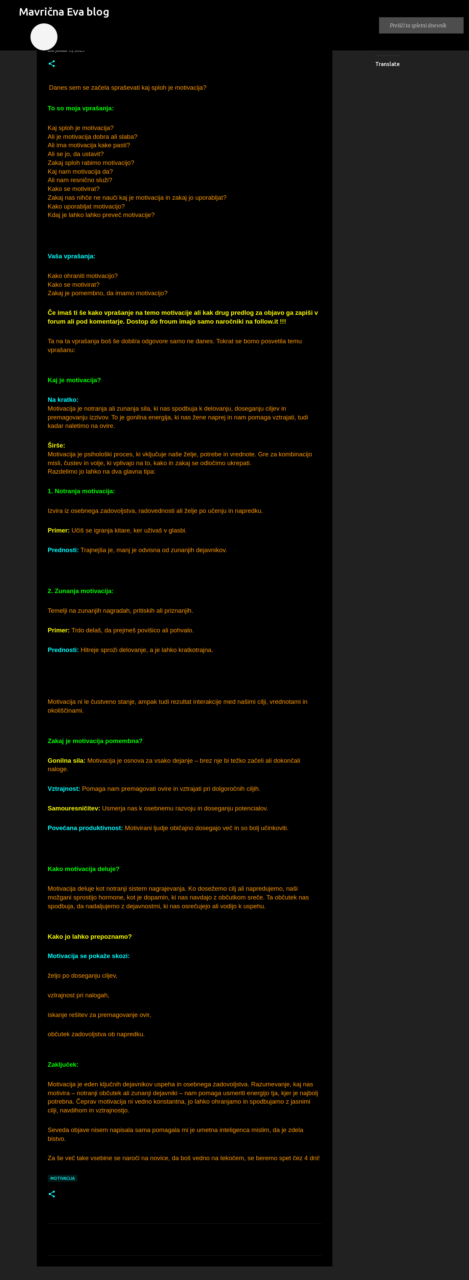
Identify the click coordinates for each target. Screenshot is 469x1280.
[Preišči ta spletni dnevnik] (425, 25)
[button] (52, 64)
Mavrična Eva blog (64, 11)
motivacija (62, 1178)
